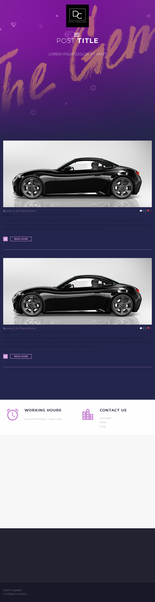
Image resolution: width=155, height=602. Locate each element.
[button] (5, 239)
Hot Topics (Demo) (26, 210)
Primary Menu (76, 35)
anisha (10, 210)
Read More (21, 239)
